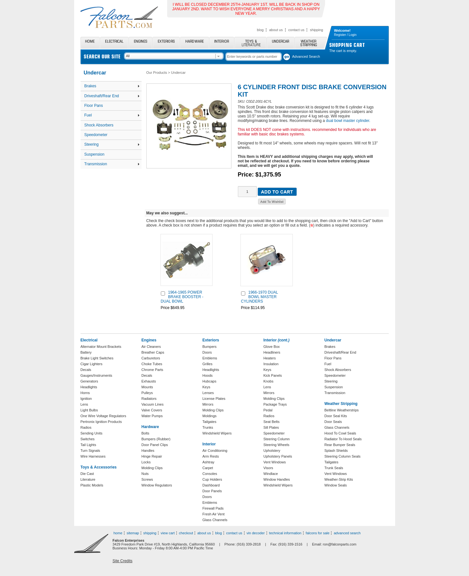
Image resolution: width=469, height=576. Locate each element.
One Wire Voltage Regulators (103, 416)
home (118, 533)
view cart (168, 533)
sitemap (132, 533)
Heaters (270, 358)
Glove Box (272, 346)
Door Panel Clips (155, 445)
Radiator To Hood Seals (343, 439)
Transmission (111, 164)
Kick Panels (273, 375)
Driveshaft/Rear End (111, 96)
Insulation (271, 364)
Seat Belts (272, 422)
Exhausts (149, 381)
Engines (140, 43)
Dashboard (211, 485)
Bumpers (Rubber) (156, 439)
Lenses (208, 393)
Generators (89, 381)
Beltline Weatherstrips (342, 410)
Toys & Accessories (99, 467)
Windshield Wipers (217, 433)
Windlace (271, 474)
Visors (268, 468)
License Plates (214, 398)
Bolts (145, 433)
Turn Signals (90, 450)
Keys (206, 387)
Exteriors (166, 43)
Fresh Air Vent (214, 514)
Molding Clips (152, 468)
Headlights (89, 387)
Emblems (210, 358)
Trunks (208, 427)
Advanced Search (306, 56)
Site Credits (123, 561)
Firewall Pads (213, 508)
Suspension (94, 154)
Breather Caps (153, 352)
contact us (296, 30)
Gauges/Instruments (96, 375)
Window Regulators (157, 485)
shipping (316, 30)
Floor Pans (93, 105)
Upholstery (272, 450)
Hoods (208, 375)
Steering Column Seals (343, 456)
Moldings (210, 416)
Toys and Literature (250, 43)
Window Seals (336, 485)
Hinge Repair (152, 456)
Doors (207, 352)
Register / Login (345, 35)
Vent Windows (275, 462)
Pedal (268, 410)
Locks (146, 462)
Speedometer (96, 135)
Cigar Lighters (91, 364)
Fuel (111, 115)
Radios (86, 427)
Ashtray (208, 462)
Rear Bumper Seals (340, 445)
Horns (85, 393)
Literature (88, 479)
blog (260, 30)
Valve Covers (152, 410)
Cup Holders (212, 479)
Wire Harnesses (93, 456)
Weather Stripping (311, 43)
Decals (86, 370)
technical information (285, 533)
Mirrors (208, 404)
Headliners (272, 352)
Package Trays (275, 404)
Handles (148, 450)
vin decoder (256, 533)
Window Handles (277, 479)
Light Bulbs (89, 410)
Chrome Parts (152, 370)
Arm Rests (211, 456)
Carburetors (151, 358)
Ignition (86, 398)
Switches (88, 439)
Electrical (114, 43)
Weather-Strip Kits (339, 479)
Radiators (149, 398)
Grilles (208, 364)
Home (90, 43)
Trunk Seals (334, 468)
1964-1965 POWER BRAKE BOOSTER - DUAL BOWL (182, 297)
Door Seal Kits (336, 416)
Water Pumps (152, 416)
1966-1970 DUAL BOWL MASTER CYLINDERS (259, 297)
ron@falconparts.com (340, 544)
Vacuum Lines (153, 404)
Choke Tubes (152, 364)
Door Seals (333, 422)
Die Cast (87, 474)
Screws (147, 479)
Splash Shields (336, 450)
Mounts (147, 387)
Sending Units (92, 433)
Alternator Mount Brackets (101, 346)
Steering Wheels (277, 445)
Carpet (208, 468)
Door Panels (212, 491)
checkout (186, 533)
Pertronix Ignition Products (101, 422)
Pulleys (147, 393)
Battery (86, 352)
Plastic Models (92, 485)
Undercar (280, 43)
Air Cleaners (151, 346)
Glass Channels (215, 520)
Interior (221, 43)
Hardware (194, 43)
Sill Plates (271, 427)
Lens (84, 404)
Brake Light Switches (97, 358)
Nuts (145, 474)
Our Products (156, 72)
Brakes (111, 86)
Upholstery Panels (278, 456)
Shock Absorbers (99, 125)
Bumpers (210, 346)
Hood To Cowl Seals (340, 433)
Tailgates (209, 422)
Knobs (269, 381)
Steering (111, 144)
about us (275, 30)
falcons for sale (317, 533)
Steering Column (277, 439)
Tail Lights (88, 445)
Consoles (210, 474)
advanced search (347, 533)
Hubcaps (209, 381)
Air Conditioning (215, 450)
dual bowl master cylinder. (348, 120)
